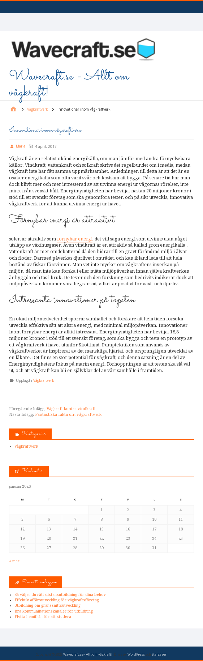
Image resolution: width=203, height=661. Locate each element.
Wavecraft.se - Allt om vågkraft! (69, 84)
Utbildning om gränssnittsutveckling (47, 605)
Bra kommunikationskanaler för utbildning (53, 611)
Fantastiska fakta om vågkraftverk (68, 414)
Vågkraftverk (43, 380)
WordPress (136, 654)
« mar (14, 561)
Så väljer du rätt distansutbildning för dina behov (60, 594)
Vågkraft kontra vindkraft (71, 408)
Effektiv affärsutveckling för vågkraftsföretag (56, 600)
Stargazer (159, 654)
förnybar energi (74, 239)
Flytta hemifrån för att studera (42, 616)
